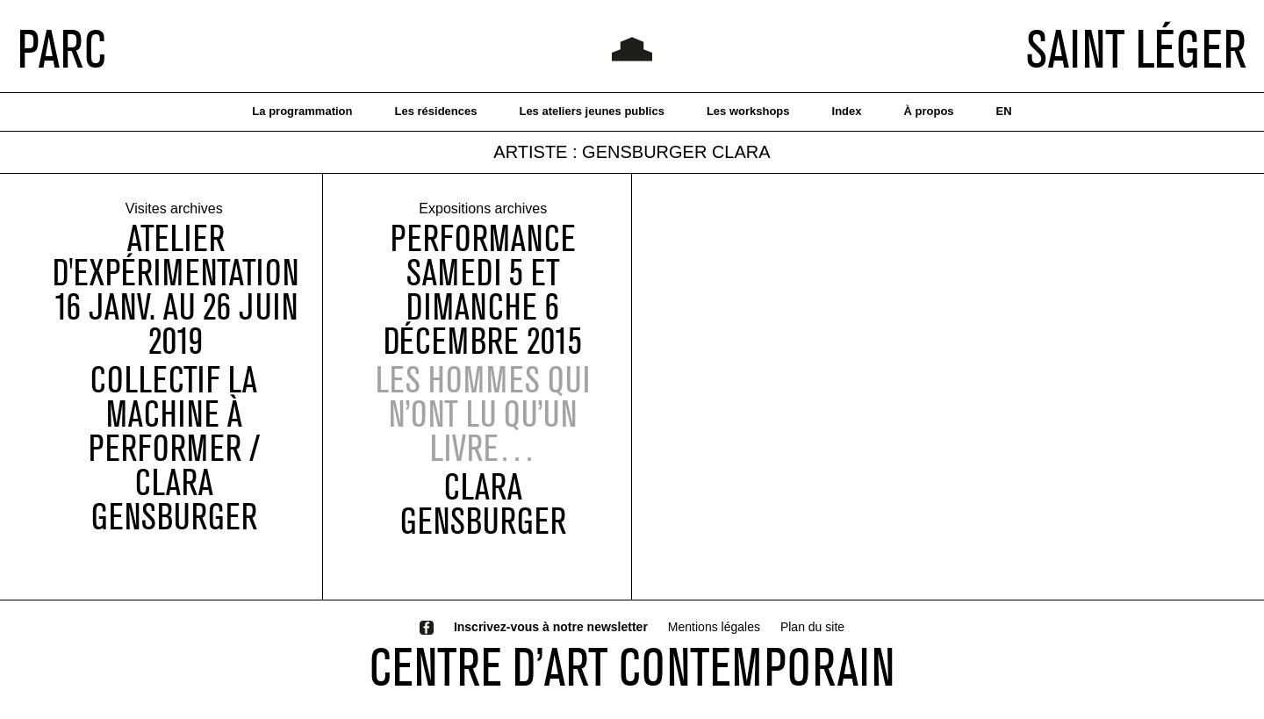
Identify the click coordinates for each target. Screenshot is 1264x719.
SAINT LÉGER (1136, 48)
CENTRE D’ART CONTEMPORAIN (632, 666)
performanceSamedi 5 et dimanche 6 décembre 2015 (483, 289)
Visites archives (174, 209)
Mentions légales (714, 627)
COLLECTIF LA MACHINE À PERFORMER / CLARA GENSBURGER (174, 448)
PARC (62, 48)
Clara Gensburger (483, 504)
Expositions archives (483, 209)
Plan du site (812, 627)
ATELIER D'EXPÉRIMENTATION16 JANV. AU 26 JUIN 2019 (175, 289)
